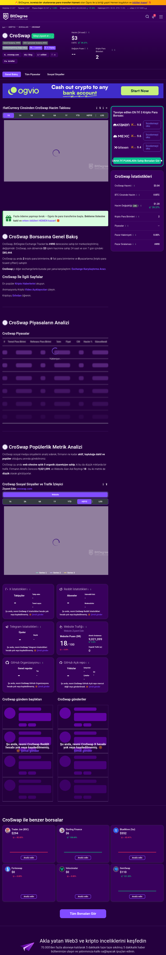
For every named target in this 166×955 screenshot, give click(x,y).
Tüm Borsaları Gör (83, 914)
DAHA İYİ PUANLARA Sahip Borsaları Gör (137, 160)
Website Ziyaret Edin (74, 631)
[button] (137, 8)
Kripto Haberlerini (25, 283)
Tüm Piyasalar (33, 74)
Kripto (13, 27)
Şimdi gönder (37, 614)
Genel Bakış (11, 74)
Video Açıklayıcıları (36, 289)
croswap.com (24, 488)
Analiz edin (29, 857)
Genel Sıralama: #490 (11, 43)
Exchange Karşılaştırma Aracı (89, 269)
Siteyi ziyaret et (42, 36)
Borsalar (25, 27)
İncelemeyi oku (152, 125)
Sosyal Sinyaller (55, 74)
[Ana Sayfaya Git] (4, 27)
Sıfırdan (17, 295)
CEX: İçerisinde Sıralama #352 (35, 43)
